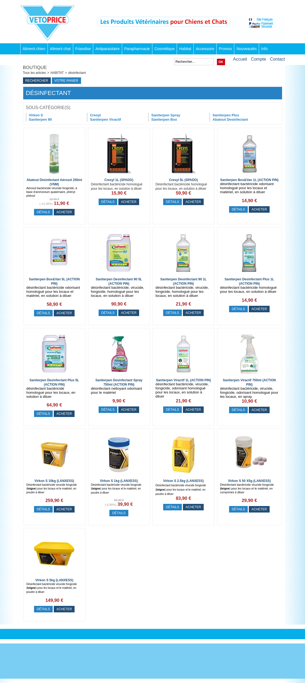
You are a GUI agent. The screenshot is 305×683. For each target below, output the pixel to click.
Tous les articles (34, 73)
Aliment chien (34, 49)
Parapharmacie (137, 49)
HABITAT (57, 73)
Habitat (185, 49)
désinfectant (77, 73)
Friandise (83, 49)
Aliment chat (60, 49)
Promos (225, 49)
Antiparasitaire (107, 49)
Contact (277, 59)
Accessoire (205, 49)
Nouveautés (246, 49)
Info (264, 49)
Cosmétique (165, 49)
